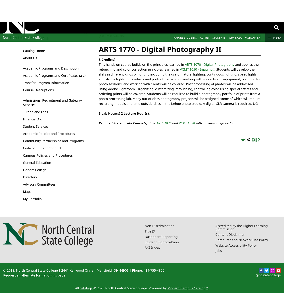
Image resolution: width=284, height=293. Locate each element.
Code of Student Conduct (42, 148)
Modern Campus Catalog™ (187, 288)
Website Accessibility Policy (236, 245)
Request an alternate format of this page (34, 275)
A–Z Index (152, 247)
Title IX (150, 231)
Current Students (212, 37)
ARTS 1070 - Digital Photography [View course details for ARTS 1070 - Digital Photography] (209, 64)
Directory (30, 177)
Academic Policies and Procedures (49, 133)
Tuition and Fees (35, 112)
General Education (37, 162)
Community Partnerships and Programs (53, 141)
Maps (27, 191)
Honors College (35, 170)
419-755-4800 (154, 270)
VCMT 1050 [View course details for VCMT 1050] (187, 123)
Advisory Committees (39, 184)
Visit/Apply (252, 37)
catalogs (86, 288)
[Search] (277, 27)
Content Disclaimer (230, 234)
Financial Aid (32, 119)
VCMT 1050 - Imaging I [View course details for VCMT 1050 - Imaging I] (197, 69)
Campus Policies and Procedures (48, 155)
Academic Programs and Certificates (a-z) (54, 75)
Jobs (219, 250)
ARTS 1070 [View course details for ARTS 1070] (164, 123)
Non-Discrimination (159, 226)
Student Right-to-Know (162, 242)
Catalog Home (34, 51)
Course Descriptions (38, 90)
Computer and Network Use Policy (242, 240)
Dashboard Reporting (161, 237)
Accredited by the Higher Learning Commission (242, 227)
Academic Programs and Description (51, 68)
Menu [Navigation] (274, 37)
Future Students (185, 37)
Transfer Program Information (46, 83)
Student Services (35, 126)
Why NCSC (235, 37)
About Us (30, 58)
